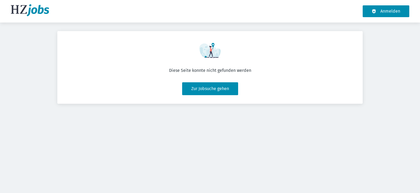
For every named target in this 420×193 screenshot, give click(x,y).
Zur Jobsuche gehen (210, 88)
